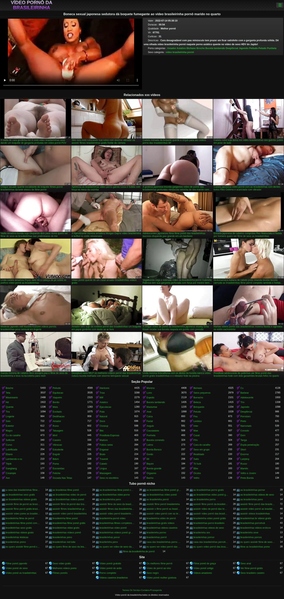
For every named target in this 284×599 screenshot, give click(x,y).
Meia (55, 407)
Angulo (150, 426)
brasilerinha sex (201, 532)
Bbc (102, 430)
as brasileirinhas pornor (252, 490)
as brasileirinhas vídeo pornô (162, 494)
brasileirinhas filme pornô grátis (69, 523)
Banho (150, 478)
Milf (101, 397)
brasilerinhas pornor (203, 537)
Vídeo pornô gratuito (110, 563)
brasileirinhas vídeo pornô (113, 527)
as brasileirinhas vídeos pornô (68, 499)
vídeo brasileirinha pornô (180, 52)
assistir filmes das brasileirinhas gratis (117, 509)
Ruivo (56, 426)
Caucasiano (153, 430)
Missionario (12, 397)
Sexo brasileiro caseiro (252, 573)
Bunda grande (154, 468)
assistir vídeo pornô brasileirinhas (117, 513)
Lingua (103, 468)
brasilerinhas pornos (251, 537)
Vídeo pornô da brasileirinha (31, 5)
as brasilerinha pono (110, 499)
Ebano (9, 454)
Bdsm (56, 459)
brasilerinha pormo (156, 532)
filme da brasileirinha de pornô (139, 551)
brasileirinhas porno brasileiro (208, 523)
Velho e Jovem (248, 473)
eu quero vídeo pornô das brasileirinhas (210, 546)
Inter (195, 426)
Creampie (11, 473)
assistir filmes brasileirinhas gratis (70, 509)
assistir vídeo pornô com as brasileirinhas (164, 513)
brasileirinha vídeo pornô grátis (209, 518)
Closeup (104, 426)
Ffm (195, 440)
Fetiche (56, 473)
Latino (150, 444)
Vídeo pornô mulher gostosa (161, 577)
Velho (196, 478)
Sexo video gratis (62, 563)
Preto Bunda (247, 478)
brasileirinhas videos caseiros (162, 527)
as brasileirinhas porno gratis (208, 490)
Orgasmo (151, 473)
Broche (200, 48)
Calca (150, 416)
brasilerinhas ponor (110, 537)
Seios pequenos (201, 392)
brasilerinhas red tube (64, 542)
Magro (9, 430)
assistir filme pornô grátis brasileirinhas (23, 509)
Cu (241, 388)
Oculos (197, 473)
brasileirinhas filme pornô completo (23, 523)
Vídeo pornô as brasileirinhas (21, 573)
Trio (242, 402)
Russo (243, 463)
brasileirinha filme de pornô (20, 518)
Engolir (56, 454)
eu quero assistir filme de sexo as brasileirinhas (257, 542)
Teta (8, 392)
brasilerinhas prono (16, 542)
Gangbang (11, 468)
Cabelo (103, 463)
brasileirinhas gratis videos (160, 523)
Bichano (191, 48)
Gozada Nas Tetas (62, 478)
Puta (102, 411)
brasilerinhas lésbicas (17, 537)
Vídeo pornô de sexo (17, 568)
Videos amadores (202, 573)
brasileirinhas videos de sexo (208, 527)
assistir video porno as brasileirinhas (23, 513)
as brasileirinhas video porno (115, 494)
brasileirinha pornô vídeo (112, 518)
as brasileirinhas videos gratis (21, 499)
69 (148, 459)
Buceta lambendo (215, 48)
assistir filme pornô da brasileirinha (210, 504)
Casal (196, 435)
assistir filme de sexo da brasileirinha (117, 504)
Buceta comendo (155, 440)
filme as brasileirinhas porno (255, 546)
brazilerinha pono (109, 542)
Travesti (104, 459)
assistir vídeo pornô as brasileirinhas (257, 509)
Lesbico (197, 421)
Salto (196, 459)
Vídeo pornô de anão (111, 568)
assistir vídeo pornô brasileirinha (70, 513)
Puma (56, 463)
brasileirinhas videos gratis (20, 532)
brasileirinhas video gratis (66, 527)
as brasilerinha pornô (158, 499)
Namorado (245, 426)
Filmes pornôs (60, 573)
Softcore (10, 440)
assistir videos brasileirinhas (255, 513)
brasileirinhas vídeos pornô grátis (117, 532)
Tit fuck (197, 463)
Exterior (10, 426)
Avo (8, 478)
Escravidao (58, 468)
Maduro (104, 440)
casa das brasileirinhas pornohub (210, 542)
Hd (7, 402)
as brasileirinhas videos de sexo (257, 494)
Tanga (243, 440)
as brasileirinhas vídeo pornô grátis (210, 494)
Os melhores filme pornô (159, 563)
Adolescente (246, 397)
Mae (195, 430)
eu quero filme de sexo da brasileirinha (70, 546)
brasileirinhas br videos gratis (255, 518)
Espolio (150, 397)
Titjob (8, 463)
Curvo (9, 444)
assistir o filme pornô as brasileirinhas (164, 509)
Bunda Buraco (154, 449)
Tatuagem (58, 430)
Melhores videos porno (65, 568)
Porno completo (108, 573)
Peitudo (253, 48)
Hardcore (104, 388)
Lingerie (10, 416)
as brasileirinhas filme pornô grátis (164, 490)
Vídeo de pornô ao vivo (159, 568)
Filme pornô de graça (204, 563)
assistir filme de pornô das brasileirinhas (70, 504)
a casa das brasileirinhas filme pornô (23, 490)
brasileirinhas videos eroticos (255, 527)
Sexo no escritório (109, 478)
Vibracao (57, 444)
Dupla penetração (249, 444)
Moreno (151, 388)
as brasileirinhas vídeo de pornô (69, 494)
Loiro (149, 392)
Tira (8, 411)
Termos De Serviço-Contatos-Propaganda (142, 590)
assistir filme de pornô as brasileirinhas (23, 504)
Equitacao (58, 392)
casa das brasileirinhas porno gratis (164, 542)
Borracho (198, 397)
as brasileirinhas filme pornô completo (117, 490)
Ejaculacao (105, 407)
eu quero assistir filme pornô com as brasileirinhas (23, 546)
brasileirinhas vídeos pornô (67, 532)
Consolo (244, 430)
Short (243, 449)
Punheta (271, 48)
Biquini (150, 463)
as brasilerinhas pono (251, 499)
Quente (9, 407)
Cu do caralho (13, 435)
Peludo (262, 48)
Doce (102, 421)
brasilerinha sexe (249, 532)
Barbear (244, 392)
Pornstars (245, 416)
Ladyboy (244, 459)
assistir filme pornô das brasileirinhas (257, 504)
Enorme (244, 454)
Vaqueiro (57, 397)
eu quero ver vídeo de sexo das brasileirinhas (117, 546)
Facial (150, 421)
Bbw (195, 468)
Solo (8, 421)
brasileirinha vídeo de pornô (161, 518)
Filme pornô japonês (16, 563)
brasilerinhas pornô (157, 537)
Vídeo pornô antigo (203, 568)
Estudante (58, 449)
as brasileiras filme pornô (66, 490)
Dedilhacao (58, 416)
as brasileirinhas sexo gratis (20, 494)
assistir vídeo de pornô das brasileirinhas (210, 509)
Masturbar (152, 407)
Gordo (150, 454)
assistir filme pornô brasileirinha (163, 504)
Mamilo (244, 468)
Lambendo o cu (14, 459)
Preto (243, 421)
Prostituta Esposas (109, 435)
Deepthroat (232, 48)
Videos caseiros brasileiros (114, 577)
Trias (102, 392)
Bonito (56, 402)
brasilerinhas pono (62, 537)
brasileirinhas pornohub (252, 523)
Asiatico (181, 48)
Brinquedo (198, 407)
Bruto (102, 454)
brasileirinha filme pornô (65, 518)
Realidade (198, 454)
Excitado (57, 411)
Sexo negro (153, 573)
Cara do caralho (201, 444)
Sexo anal (245, 563)
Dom (242, 435)
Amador (171, 48)
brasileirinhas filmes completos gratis (117, 523)
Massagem (105, 473)
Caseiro (57, 440)
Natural (103, 416)
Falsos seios (106, 444)
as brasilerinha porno (204, 499)
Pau (195, 416)
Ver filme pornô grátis (251, 568)
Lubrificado (11, 449)
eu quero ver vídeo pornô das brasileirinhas (164, 546)
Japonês (243, 48)
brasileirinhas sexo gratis (19, 527)
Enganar (104, 449)
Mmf (55, 435)
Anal (149, 411)
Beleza (197, 402)
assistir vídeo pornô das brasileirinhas (210, 513)
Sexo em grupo (201, 449)
